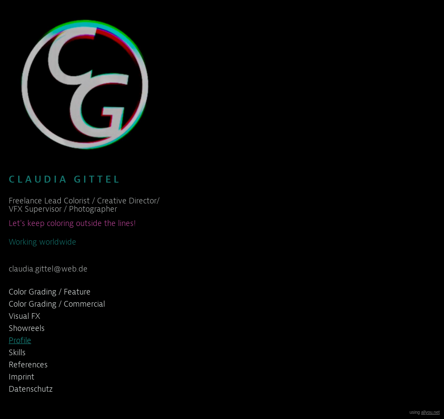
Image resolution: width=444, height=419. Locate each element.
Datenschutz (31, 388)
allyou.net (430, 412)
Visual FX (24, 316)
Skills (17, 352)
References (28, 364)
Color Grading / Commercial (57, 303)
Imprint (21, 376)
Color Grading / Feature (50, 291)
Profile (20, 340)
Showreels (27, 328)
